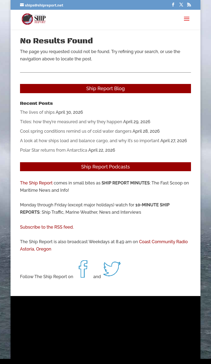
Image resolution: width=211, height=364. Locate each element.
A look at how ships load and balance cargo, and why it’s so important (89, 140)
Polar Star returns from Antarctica (53, 150)
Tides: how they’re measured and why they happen (71, 121)
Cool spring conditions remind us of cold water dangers (75, 131)
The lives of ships (37, 112)
